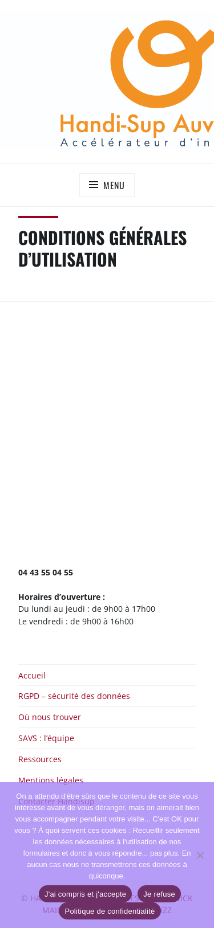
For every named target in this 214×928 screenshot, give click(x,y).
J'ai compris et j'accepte (85, 894)
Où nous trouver (49, 717)
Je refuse (159, 894)
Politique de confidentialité (109, 911)
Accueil (32, 675)
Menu (114, 185)
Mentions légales (50, 780)
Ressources (40, 759)
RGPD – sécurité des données (74, 695)
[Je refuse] (199, 855)
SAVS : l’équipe (46, 738)
